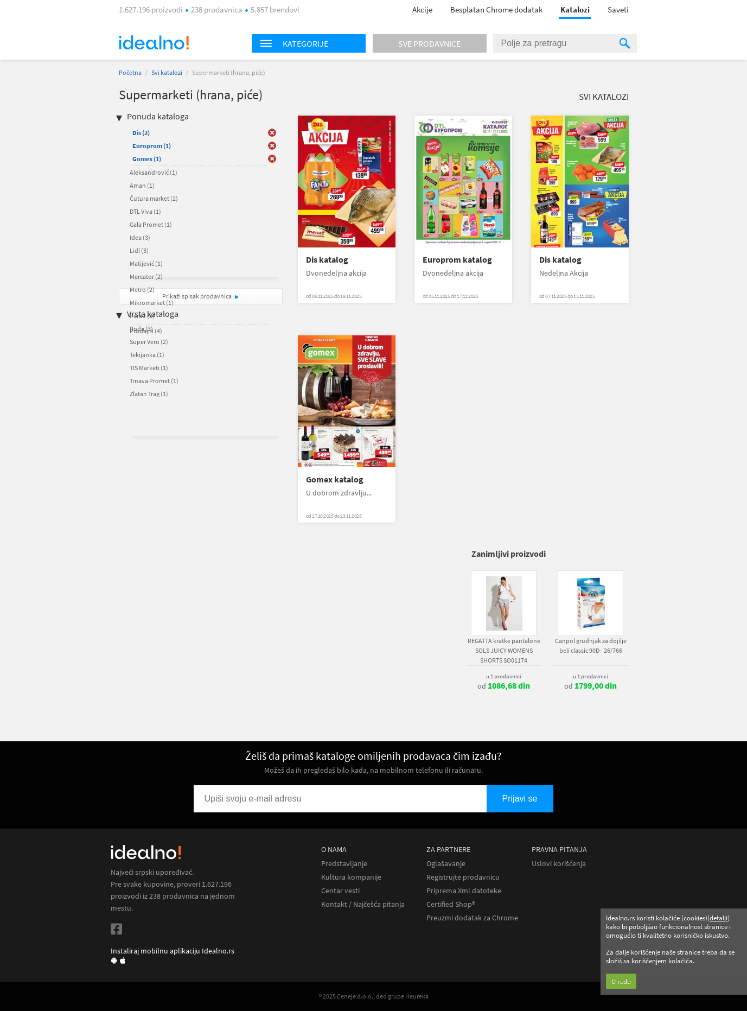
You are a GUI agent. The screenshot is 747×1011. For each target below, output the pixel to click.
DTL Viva (145, 211)
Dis (141, 133)
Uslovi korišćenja (559, 863)
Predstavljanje (344, 863)
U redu (621, 981)
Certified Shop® (450, 904)
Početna (130, 72)
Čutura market (154, 198)
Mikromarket (152, 302)
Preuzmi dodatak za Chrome (472, 918)
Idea (140, 237)
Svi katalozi (166, 72)
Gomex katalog (334, 479)
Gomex (146, 159)
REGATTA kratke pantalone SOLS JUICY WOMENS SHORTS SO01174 (504, 650)
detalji (718, 918)
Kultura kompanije (351, 877)
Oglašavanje (445, 863)
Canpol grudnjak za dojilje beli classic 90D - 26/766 (591, 645)
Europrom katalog (457, 260)
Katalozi (575, 9)
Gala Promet (151, 224)
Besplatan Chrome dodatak (496, 9)
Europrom (151, 146)
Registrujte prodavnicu (463, 877)
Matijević (146, 263)
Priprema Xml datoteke (463, 890)
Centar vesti (340, 890)
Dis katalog (327, 260)
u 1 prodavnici (503, 676)
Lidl (139, 250)
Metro (142, 289)
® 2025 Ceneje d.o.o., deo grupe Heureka (374, 996)
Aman (142, 185)
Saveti (618, 9)
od (503, 686)
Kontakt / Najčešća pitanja (363, 904)
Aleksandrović (153, 172)
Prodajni (146, 331)
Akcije (422, 9)
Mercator (146, 276)
